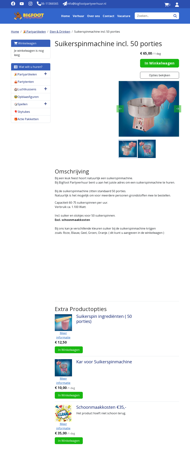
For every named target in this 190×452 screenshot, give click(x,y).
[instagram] (30, 5)
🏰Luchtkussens (25, 89)
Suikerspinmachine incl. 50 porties (97, 32)
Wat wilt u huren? (28, 67)
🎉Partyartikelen (34, 32)
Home (65, 16)
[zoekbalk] (153, 15)
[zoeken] (175, 15)
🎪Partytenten (24, 82)
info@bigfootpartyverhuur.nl (55, 439)
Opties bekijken (159, 75)
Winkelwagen (25, 43)
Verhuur (78, 16)
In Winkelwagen (160, 63)
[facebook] (13, 5)
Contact (108, 16)
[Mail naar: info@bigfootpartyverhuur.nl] (84, 3)
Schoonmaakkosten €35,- (101, 350)
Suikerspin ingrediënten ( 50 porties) (103, 289)
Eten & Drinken (60, 32)
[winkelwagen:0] (167, 5)
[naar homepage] (29, 16)
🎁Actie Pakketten (26, 119)
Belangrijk (159, 393)
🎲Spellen (20, 104)
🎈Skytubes (22, 112)
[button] (45, 74)
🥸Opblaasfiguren (26, 97)
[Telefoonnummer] (47, 3)
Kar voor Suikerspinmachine (103, 318)
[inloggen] (177, 5)
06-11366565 (21, 439)
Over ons (93, 16)
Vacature (123, 16)
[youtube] (22, 5)
